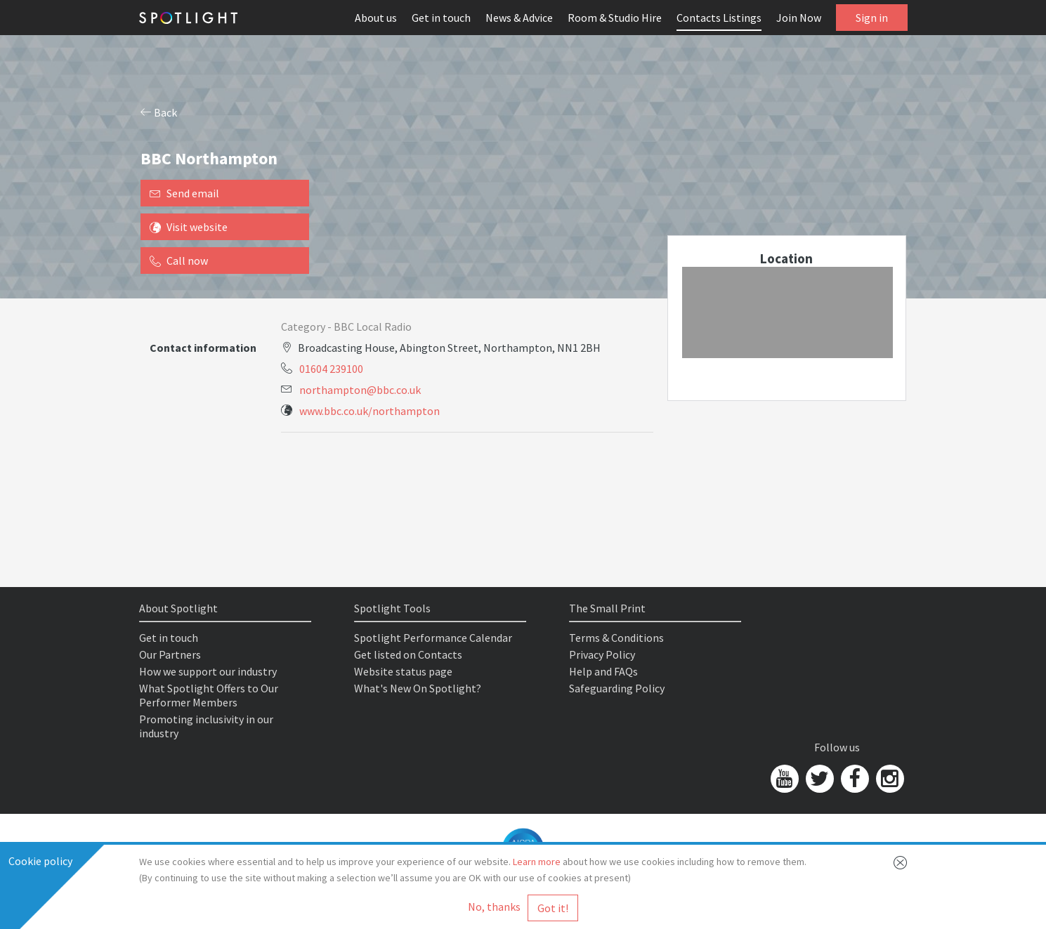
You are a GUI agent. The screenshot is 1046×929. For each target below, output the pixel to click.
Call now (179, 260)
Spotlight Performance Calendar (433, 638)
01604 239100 (331, 369)
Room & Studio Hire (615, 18)
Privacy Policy (602, 654)
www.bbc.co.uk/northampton (369, 411)
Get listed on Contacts (408, 654)
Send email (184, 193)
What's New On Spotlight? (417, 688)
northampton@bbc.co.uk (360, 390)
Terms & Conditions (616, 638)
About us (376, 18)
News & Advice (519, 18)
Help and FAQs (603, 671)
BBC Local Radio (373, 326)
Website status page (403, 671)
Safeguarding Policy (617, 688)
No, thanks (494, 907)
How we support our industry (208, 671)
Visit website (189, 227)
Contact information (203, 348)
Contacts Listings (718, 18)
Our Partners (170, 654)
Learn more (537, 861)
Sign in (872, 18)
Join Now (798, 18)
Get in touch (441, 18)
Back (158, 112)
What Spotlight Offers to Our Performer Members (208, 695)
